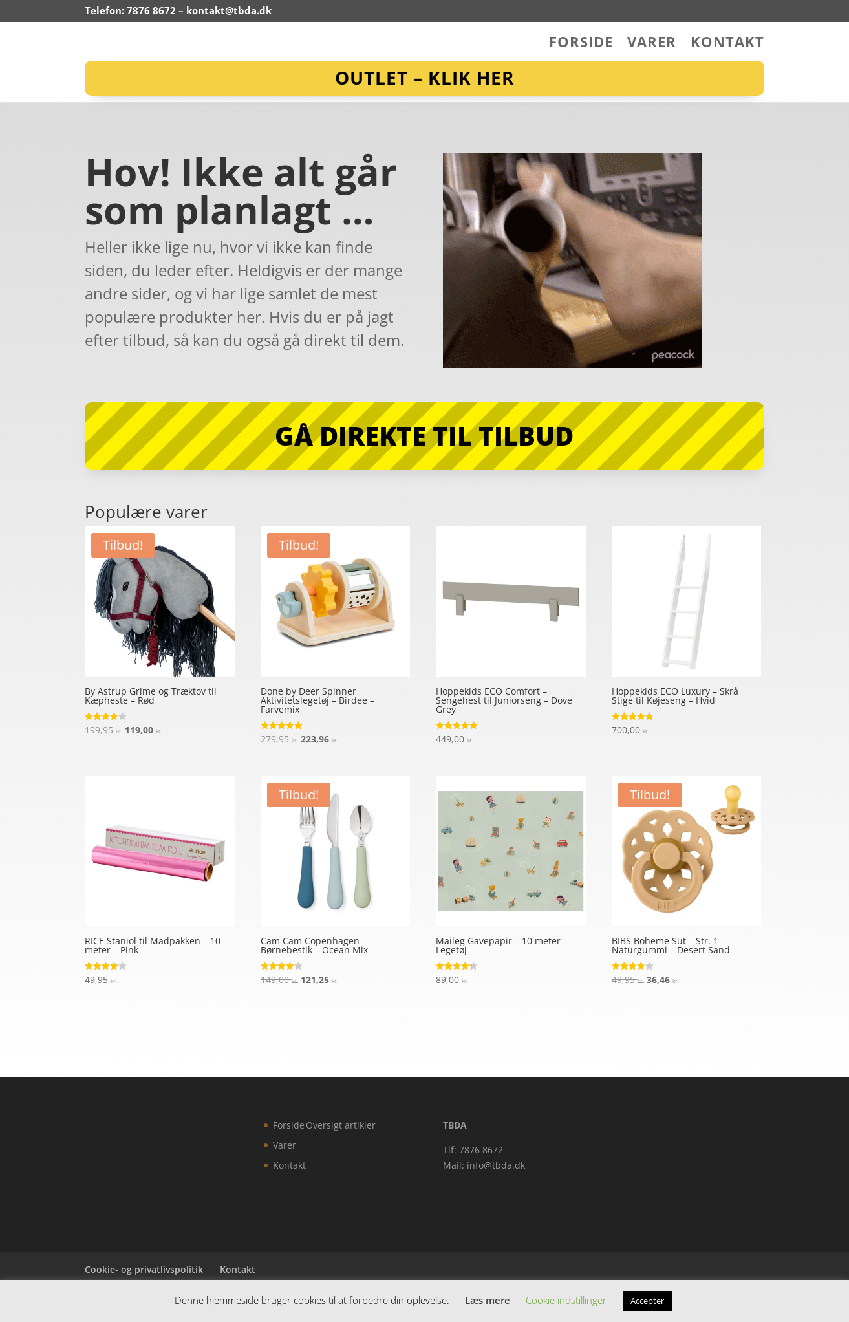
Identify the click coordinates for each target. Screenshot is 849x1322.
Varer (651, 44)
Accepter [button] (647, 1300)
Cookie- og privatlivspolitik (144, 1269)
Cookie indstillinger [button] (566, 1300)
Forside (581, 44)
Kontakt (727, 44)
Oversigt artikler (341, 1125)
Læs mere (487, 1300)
